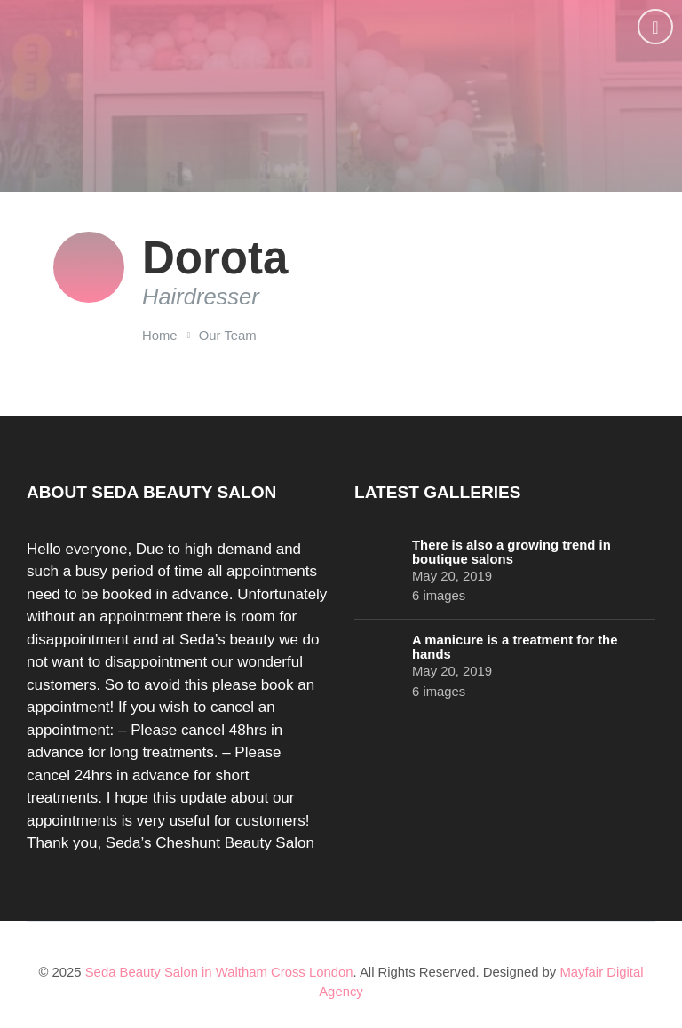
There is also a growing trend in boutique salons (511, 552)
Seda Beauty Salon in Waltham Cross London (219, 972)
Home (160, 335)
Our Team (228, 335)
